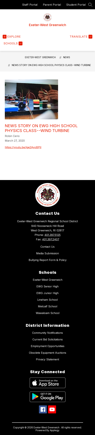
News (66, 57)
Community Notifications (47, 332)
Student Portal (76, 4)
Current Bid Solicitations (47, 339)
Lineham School (47, 299)
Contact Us (47, 246)
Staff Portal (30, 4)
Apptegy (54, 430)
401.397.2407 (50, 239)
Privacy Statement (47, 359)
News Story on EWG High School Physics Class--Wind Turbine (51, 65)
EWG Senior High (47, 286)
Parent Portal (52, 4)
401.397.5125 (52, 235)
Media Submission (47, 253)
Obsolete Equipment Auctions (47, 352)
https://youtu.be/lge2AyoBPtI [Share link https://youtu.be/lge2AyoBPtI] (23, 147)
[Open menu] (12, 37)
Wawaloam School (47, 313)
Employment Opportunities (47, 346)
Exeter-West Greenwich (40, 57)
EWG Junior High (47, 293)
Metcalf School (47, 306)
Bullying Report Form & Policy (48, 260)
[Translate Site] (80, 37)
